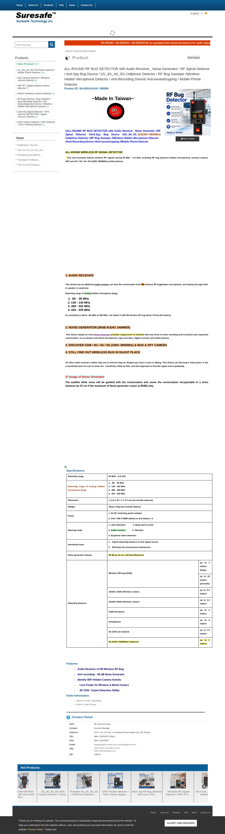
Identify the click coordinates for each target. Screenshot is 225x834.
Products (48, 4)
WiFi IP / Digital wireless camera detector (34, 86)
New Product (28, 63)
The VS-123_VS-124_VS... (31, 150)
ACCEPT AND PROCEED (181, 823)
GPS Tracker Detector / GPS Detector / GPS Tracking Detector (36, 123)
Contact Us (86, 5)
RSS (206, 13)
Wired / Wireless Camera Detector (36, 93)
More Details (189, 138)
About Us (33, 5)
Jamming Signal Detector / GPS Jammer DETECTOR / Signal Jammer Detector (33, 114)
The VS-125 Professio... (29, 165)
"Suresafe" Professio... (29, 160)
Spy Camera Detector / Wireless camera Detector (34, 79)
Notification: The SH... (28, 145)
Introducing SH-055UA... (30, 155)
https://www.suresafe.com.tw (107, 748)
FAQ (61, 5)
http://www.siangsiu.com (105, 751)
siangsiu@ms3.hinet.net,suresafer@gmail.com (115, 744)
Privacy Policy (35, 829)
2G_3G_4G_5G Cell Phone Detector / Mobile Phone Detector (36, 71)
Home (20, 5)
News (72, 5)
